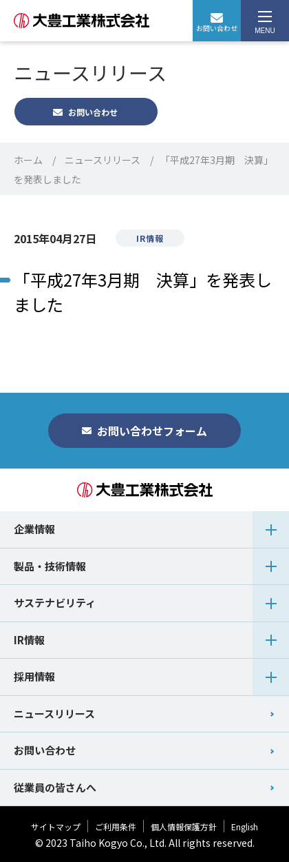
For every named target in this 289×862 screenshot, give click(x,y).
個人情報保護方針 (184, 826)
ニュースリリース (102, 160)
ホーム (28, 160)
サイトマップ (56, 826)
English (244, 826)
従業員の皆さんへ (55, 787)
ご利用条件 (115, 826)
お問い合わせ (216, 23)
